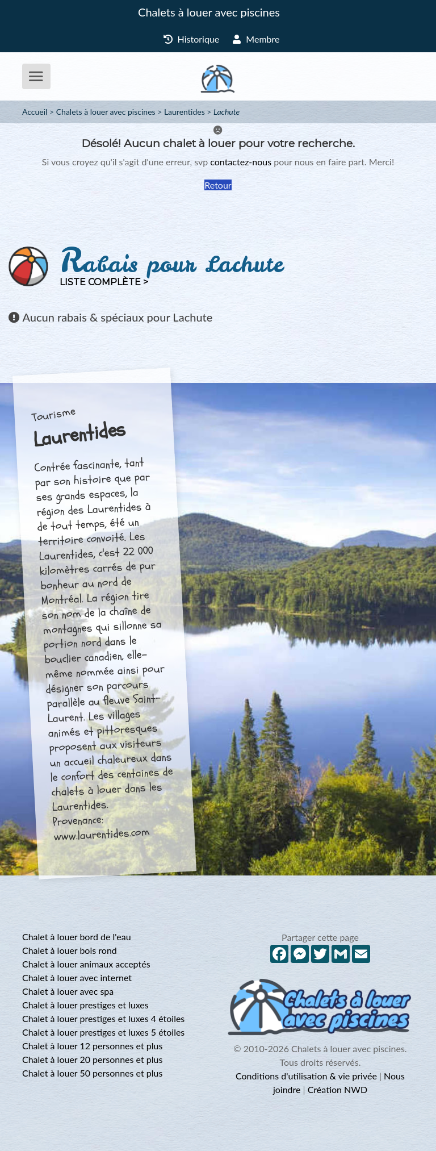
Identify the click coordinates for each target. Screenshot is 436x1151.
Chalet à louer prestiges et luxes (85, 1004)
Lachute (226, 111)
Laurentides (184, 111)
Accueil (34, 111)
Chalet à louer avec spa (68, 991)
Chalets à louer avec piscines (209, 12)
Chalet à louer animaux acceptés (86, 963)
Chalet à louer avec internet (77, 977)
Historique (192, 39)
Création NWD (337, 1089)
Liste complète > (104, 282)
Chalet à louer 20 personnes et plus (92, 1059)
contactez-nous (240, 161)
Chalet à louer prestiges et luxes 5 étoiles (103, 1032)
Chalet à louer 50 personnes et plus (92, 1072)
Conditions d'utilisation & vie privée (306, 1075)
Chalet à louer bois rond (69, 950)
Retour (217, 185)
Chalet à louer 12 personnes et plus (92, 1045)
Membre (256, 39)
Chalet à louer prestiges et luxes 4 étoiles (103, 1018)
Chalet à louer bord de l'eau (76, 936)
